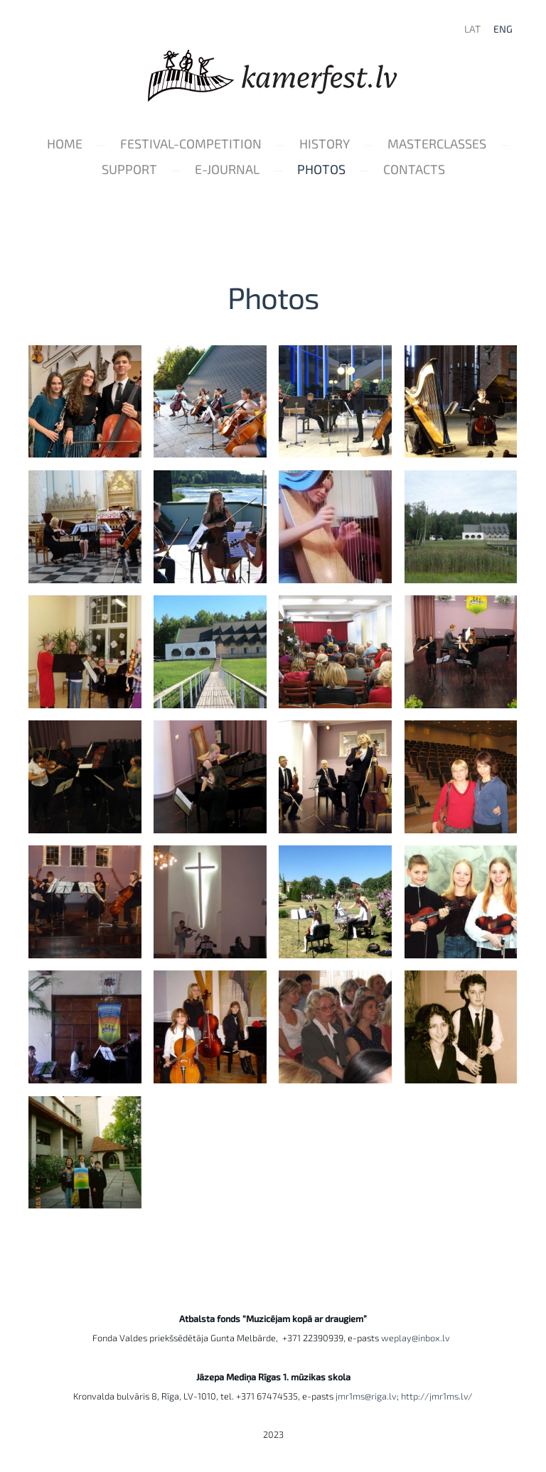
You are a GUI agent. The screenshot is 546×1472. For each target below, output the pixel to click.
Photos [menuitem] (321, 169)
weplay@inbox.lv (417, 1337)
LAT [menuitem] (472, 29)
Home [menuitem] (64, 143)
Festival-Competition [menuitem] (191, 143)
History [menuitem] (324, 143)
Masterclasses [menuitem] (436, 143)
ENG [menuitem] (503, 29)
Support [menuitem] (129, 169)
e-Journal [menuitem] (227, 169)
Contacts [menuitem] (414, 169)
